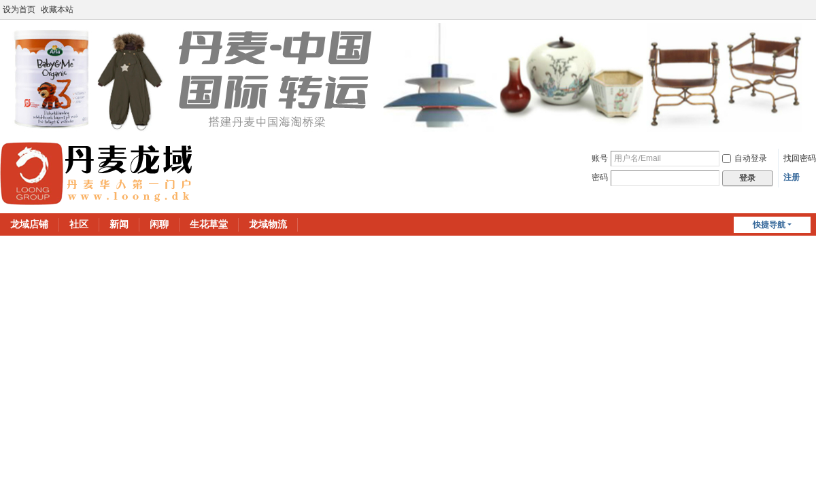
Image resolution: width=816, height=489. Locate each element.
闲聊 (159, 224)
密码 (600, 177)
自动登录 (744, 158)
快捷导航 (769, 225)
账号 (600, 158)
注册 (791, 177)
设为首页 (19, 9)
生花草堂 (209, 224)
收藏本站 (57, 9)
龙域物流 (268, 224)
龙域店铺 (29, 224)
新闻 (119, 224)
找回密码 (799, 158)
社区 (78, 224)
